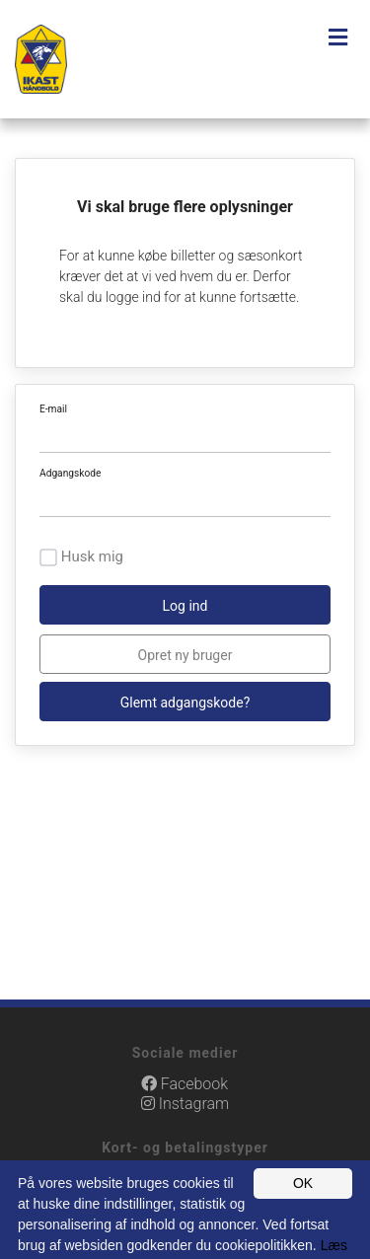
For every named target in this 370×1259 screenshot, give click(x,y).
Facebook (184, 1083)
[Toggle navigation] (338, 38)
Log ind (185, 606)
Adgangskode (70, 473)
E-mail (53, 409)
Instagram (185, 1103)
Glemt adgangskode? (185, 702)
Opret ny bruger (185, 655)
